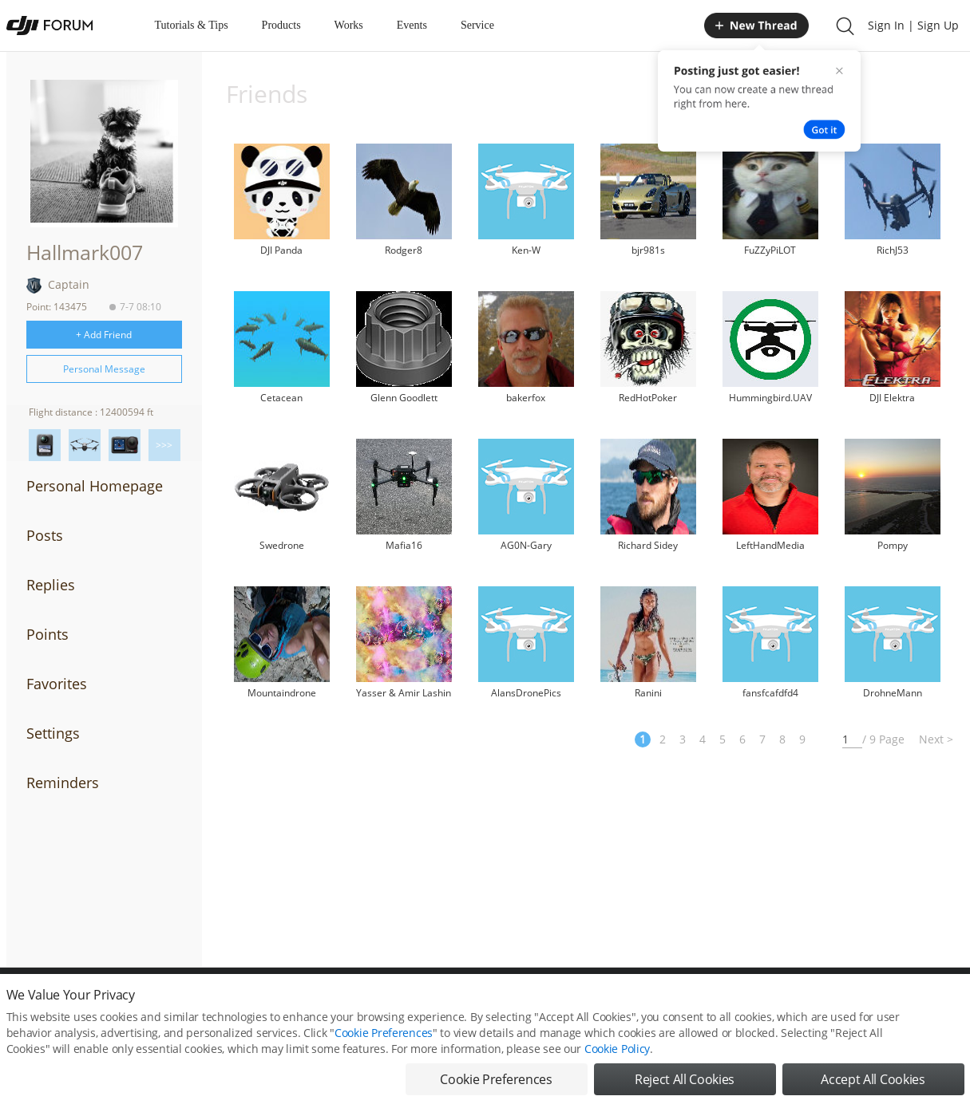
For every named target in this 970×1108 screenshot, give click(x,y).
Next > (936, 739)
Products (281, 25)
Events (412, 25)
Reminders (62, 782)
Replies (50, 584)
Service (477, 25)
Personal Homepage (94, 485)
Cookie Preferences (384, 1046)
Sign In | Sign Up (913, 25)
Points (47, 634)
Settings (53, 733)
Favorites (56, 683)
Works (349, 25)
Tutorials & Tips (191, 25)
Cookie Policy (617, 1062)
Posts (44, 535)
